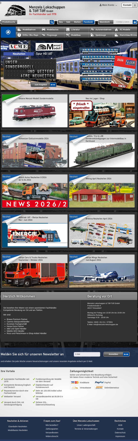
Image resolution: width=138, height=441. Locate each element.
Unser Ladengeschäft (86, 425)
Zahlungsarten (52, 429)
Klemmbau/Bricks (126, 35)
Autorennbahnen (101, 29)
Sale (68, 22)
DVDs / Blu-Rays (28, 35)
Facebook (88, 22)
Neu (61, 22)
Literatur (73, 29)
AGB (120, 425)
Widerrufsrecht (52, 436)
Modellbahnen (27, 29)
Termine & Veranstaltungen (86, 429)
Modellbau (73, 35)
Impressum (120, 436)
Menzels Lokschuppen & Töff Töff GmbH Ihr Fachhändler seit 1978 (34, 10)
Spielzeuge (98, 35)
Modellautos (50, 29)
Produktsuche (8, 22)
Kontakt (120, 429)
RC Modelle (122, 29)
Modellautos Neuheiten (18, 430)
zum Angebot (41, 85)
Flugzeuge (49, 35)
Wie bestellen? (52, 425)
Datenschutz (120, 432)
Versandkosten (52, 432)
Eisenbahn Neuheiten (18, 426)
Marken (77, 22)
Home (8, 32)
